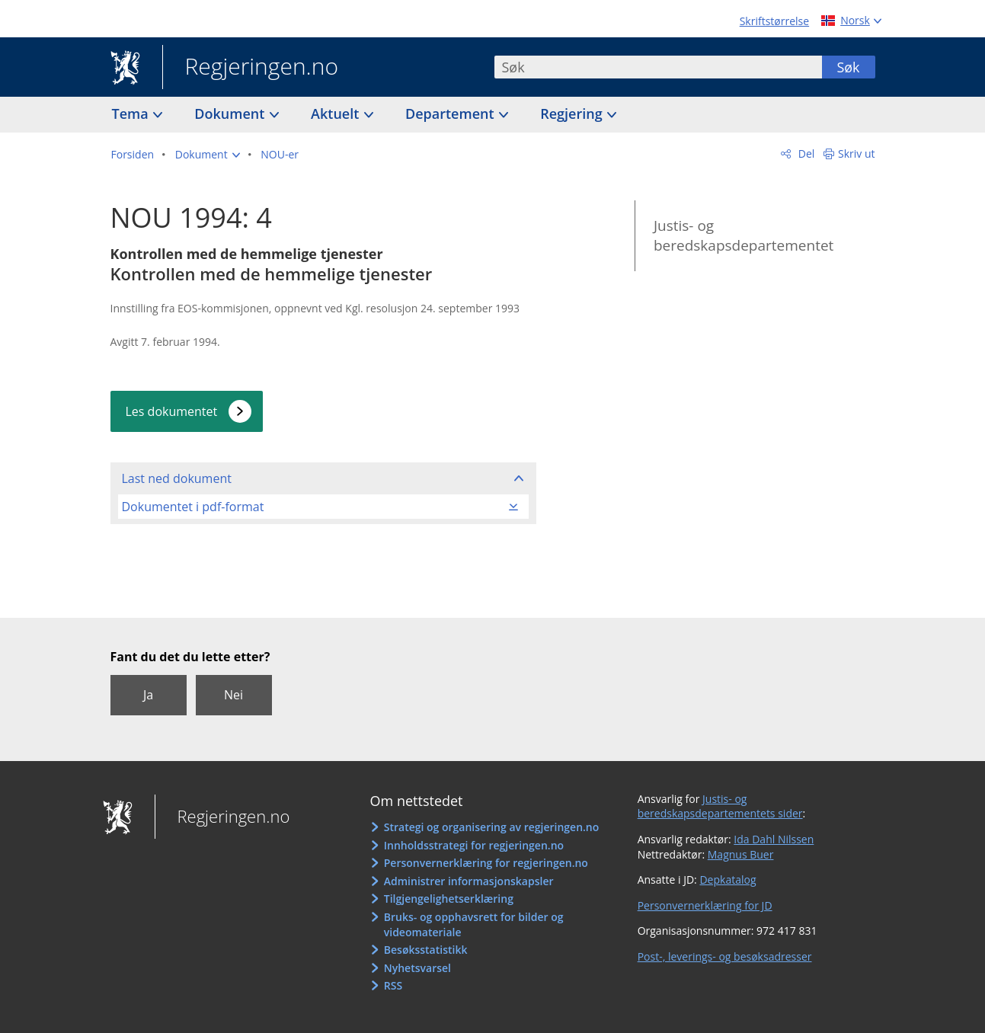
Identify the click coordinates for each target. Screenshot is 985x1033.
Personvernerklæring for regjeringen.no (486, 863)
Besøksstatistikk (426, 949)
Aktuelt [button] (337, 113)
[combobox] (658, 67)
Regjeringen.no (250, 67)
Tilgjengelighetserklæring (448, 898)
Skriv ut (856, 153)
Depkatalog (727, 879)
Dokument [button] (231, 113)
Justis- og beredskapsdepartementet (743, 236)
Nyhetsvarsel (417, 968)
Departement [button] (451, 113)
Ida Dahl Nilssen (774, 839)
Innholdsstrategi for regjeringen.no (474, 845)
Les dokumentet (172, 411)
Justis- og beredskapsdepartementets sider (720, 806)
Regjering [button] (573, 113)
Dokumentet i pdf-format (193, 506)
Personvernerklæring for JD (705, 905)
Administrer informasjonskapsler (469, 881)
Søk (847, 67)
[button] (207, 154)
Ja (148, 694)
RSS (393, 985)
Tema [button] (132, 113)
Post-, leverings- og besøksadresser (725, 956)
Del (804, 153)
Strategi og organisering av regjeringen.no (492, 827)
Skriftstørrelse (774, 21)
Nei (233, 694)
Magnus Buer (741, 854)
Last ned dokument (177, 478)
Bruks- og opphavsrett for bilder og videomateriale (474, 924)
